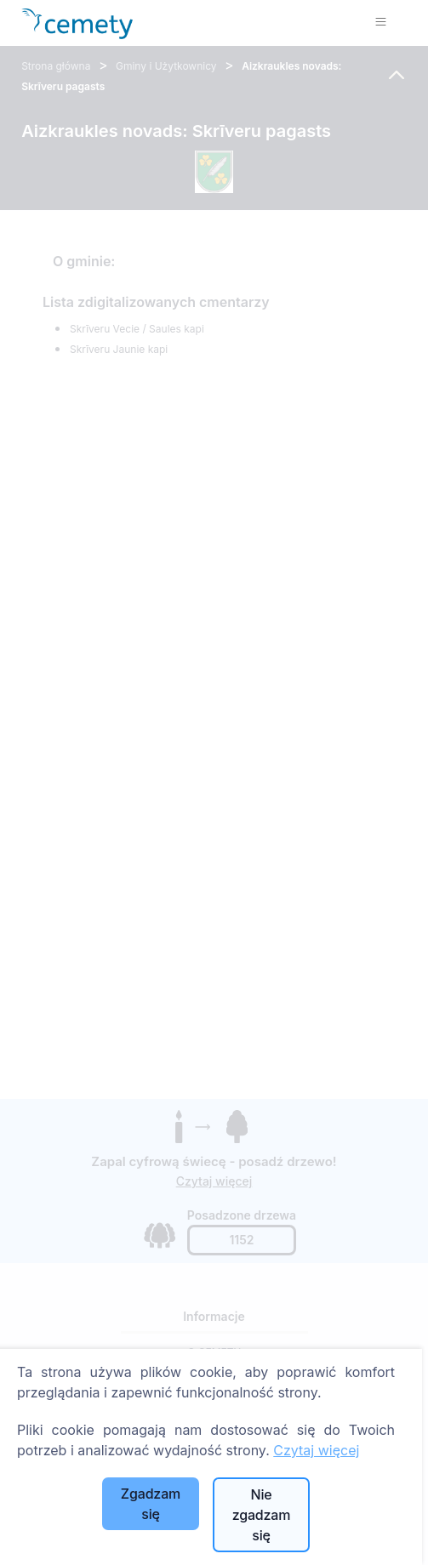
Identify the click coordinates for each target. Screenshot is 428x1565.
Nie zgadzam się (261, 1515)
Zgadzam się (150, 1503)
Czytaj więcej (316, 1450)
